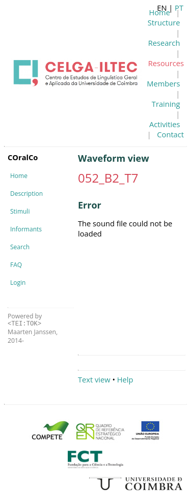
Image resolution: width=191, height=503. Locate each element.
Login (17, 282)
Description (26, 193)
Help (125, 379)
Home (19, 175)
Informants (26, 229)
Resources (166, 63)
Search (20, 247)
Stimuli (20, 211)
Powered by (25, 320)
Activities (164, 124)
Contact (170, 134)
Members (163, 83)
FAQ (16, 264)
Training (166, 104)
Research (164, 43)
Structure (164, 22)
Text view (94, 379)
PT (179, 8)
